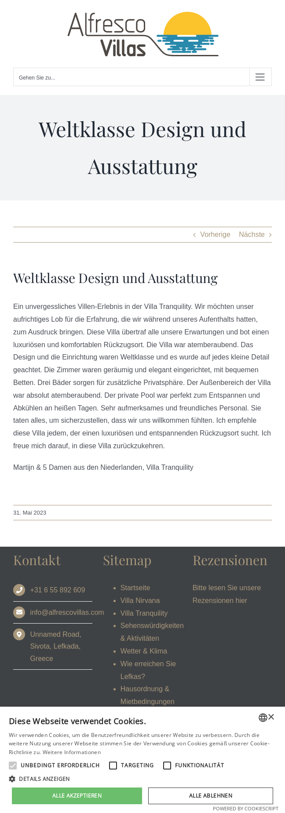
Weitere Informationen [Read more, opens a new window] (72, 752)
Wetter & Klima (144, 651)
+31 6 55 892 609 (57, 590)
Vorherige (215, 234)
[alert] (142, 760)
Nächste (252, 234)
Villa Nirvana (140, 600)
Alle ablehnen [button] (210, 795)
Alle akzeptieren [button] (77, 795)
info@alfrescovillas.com (67, 612)
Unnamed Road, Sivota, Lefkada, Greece (55, 646)
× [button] (270, 717)
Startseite (135, 588)
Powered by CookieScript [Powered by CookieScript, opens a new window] (245, 808)
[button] (142, 779)
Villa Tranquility (144, 613)
